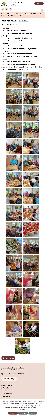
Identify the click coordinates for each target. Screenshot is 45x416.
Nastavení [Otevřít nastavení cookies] (33, 413)
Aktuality (6, 388)
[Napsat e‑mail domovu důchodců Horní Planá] (6, 9)
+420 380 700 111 (10, 373)
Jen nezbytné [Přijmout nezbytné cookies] (23, 413)
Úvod (2, 13)
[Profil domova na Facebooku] (10, 9)
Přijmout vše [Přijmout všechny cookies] (12, 413)
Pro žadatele (7, 393)
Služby (5, 390)
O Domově (10, 13)
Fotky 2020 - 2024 (30, 13)
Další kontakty (9, 378)
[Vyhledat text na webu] (42, 9)
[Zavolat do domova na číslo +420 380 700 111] (2, 9)
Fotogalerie (19, 13)
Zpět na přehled (8, 358)
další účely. (39, 403)
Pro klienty (6, 396)
